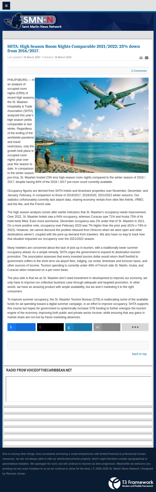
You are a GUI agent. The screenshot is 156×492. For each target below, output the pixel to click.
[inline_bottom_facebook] (21, 327)
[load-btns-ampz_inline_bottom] (135, 327)
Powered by (131, 483)
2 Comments (139, 70)
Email (147, 58)
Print (141, 58)
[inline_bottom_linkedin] (78, 327)
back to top (139, 354)
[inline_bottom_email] (106, 327)
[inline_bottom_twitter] (50, 327)
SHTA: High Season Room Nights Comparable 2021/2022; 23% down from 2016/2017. (73, 48)
